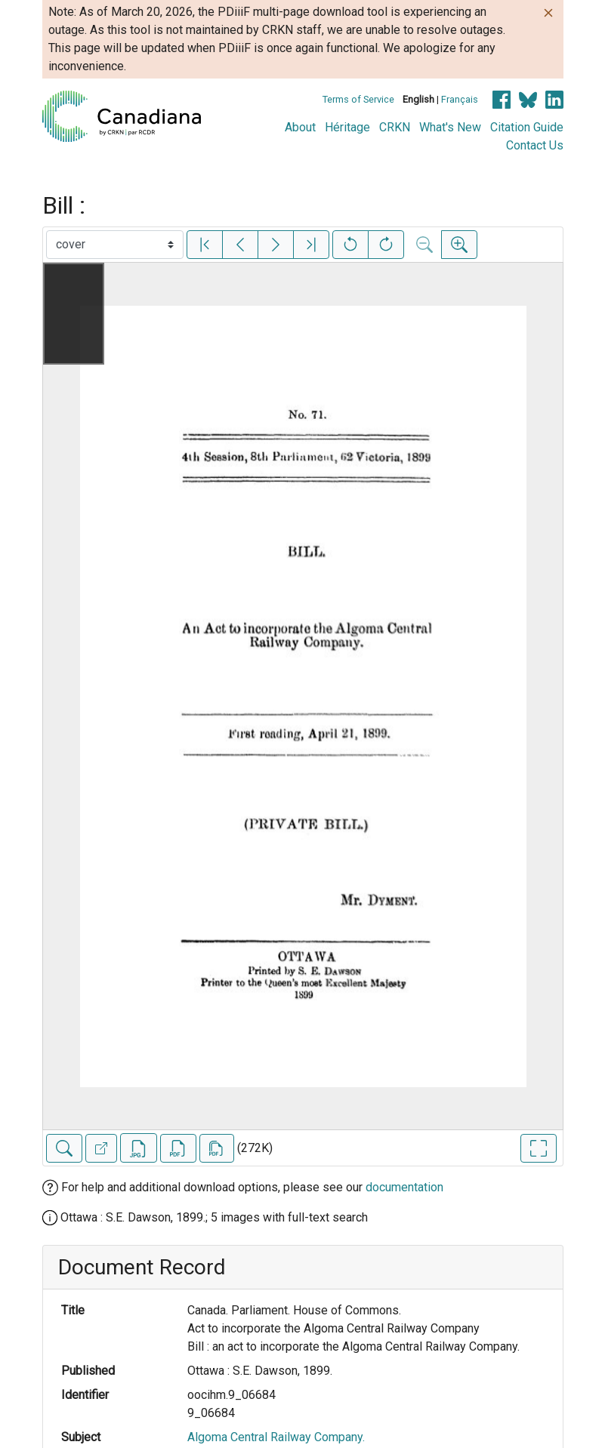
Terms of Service (358, 99)
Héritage (347, 127)
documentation (404, 1187)
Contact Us (534, 145)
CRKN (394, 127)
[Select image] (115, 244)
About (300, 127)
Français (459, 99)
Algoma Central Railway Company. (276, 1437)
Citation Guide (526, 127)
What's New (450, 127)
